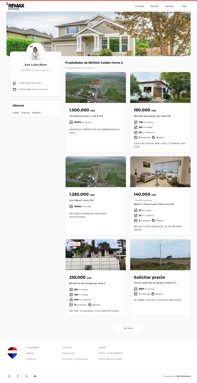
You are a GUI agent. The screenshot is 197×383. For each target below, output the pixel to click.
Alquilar (154, 6)
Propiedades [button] (32, 347)
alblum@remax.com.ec (33, 89)
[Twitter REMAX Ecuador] (26, 376)
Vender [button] (102, 347)
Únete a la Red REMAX (110, 353)
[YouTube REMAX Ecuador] (35, 376)
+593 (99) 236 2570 (30, 83)
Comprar (140, 6)
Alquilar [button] (30, 353)
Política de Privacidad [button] (110, 359)
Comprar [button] (67, 347)
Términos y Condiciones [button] (75, 359)
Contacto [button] (31, 359)
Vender (169, 6)
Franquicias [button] (68, 353)
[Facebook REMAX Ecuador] (18, 376)
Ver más (128, 328)
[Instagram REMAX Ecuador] (9, 376)
